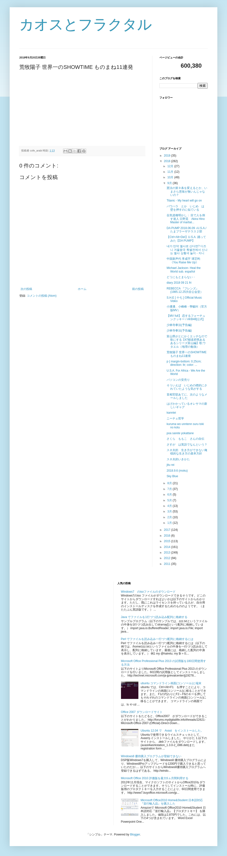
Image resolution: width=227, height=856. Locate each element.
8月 (170, 483)
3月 (170, 511)
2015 (167, 541)
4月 (170, 506)
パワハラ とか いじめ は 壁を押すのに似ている (187, 208)
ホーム (82, 289)
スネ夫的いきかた (178, 459)
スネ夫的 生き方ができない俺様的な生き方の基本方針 (187, 451)
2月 (170, 517)
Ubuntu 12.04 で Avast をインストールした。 (172, 730)
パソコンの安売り (178, 379)
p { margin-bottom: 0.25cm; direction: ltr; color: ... (184, 363)
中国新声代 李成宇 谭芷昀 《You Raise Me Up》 (183, 260)
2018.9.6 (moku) (177, 470)
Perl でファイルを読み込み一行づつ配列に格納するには (157, 639)
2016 (167, 535)
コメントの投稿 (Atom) (42, 295)
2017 (167, 530)
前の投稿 (138, 289)
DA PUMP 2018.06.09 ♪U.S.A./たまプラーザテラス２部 (186, 229)
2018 (167, 161)
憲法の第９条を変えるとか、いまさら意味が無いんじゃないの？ (187, 191)
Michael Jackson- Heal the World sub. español (184, 269)
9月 (170, 183)
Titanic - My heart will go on (184, 200)
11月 (170, 171)
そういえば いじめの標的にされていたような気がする (187, 387)
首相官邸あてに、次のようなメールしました (187, 396)
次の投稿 (26, 289)
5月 (170, 500)
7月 (170, 489)
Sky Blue (172, 476)
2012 (167, 558)
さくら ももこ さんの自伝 (185, 438)
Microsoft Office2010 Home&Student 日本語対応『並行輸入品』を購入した (172, 801)
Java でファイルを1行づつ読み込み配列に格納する (154, 617)
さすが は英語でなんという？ (187, 444)
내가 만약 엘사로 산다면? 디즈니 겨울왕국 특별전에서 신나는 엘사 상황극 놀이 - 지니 (187, 250)
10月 (170, 177)
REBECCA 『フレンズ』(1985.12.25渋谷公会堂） (185, 290)
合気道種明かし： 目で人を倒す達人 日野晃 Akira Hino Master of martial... (186, 219)
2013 (167, 552)
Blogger (135, 834)
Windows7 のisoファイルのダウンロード (148, 591)
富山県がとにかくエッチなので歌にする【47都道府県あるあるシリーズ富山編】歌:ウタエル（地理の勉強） (187, 341)
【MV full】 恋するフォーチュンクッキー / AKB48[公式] (186, 317)
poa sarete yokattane (180, 433)
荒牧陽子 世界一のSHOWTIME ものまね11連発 (186, 354)
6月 (170, 494)
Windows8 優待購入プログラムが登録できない (151, 756)
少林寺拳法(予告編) (179, 325)
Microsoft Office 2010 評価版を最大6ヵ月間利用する (154, 778)
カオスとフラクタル (85, 24)
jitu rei (170, 465)
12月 (170, 166)
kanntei (171, 412)
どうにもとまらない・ (181, 277)
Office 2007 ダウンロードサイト (142, 712)
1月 (170, 523)
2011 (167, 564)
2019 (167, 155)
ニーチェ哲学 (175, 418)
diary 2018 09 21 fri (179, 282)
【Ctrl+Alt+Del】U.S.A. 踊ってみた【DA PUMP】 (186, 238)
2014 (167, 547)
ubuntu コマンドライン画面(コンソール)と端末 (171, 683)
